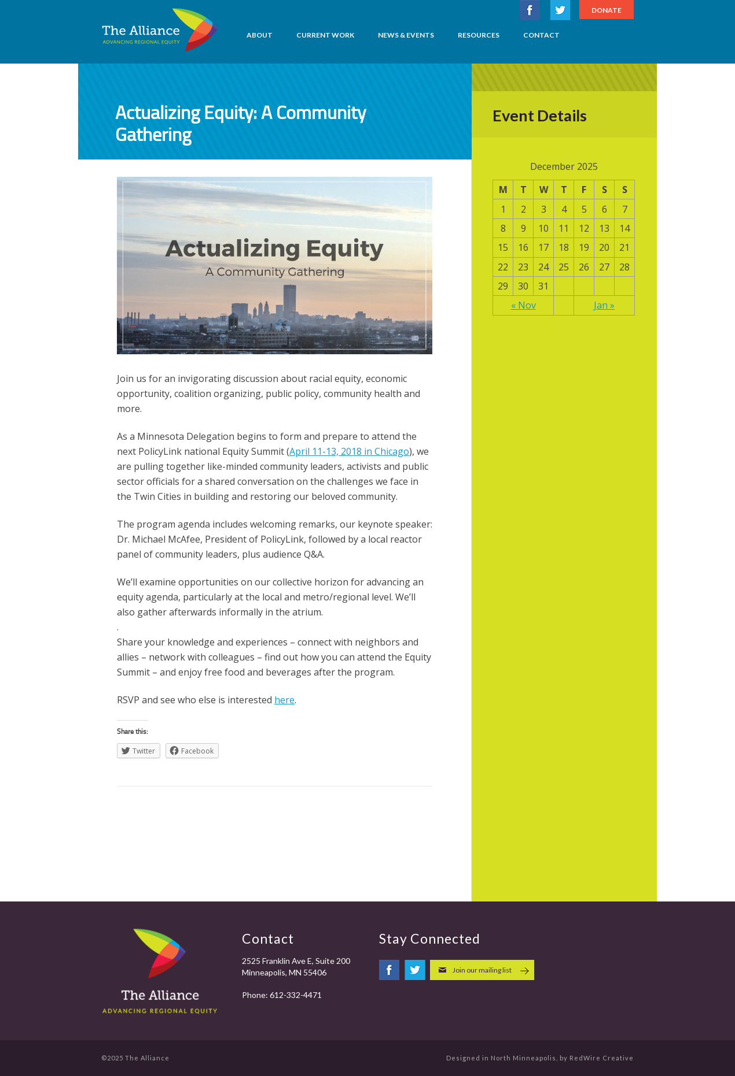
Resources (478, 35)
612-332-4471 (296, 995)
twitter (560, 10)
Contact (541, 35)
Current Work (325, 35)
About (260, 35)
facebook (530, 10)
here (284, 699)
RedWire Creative (601, 1058)
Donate (606, 10)
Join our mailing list (482, 970)
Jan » (604, 305)
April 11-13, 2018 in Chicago (349, 451)
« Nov (523, 305)
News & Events (406, 35)
